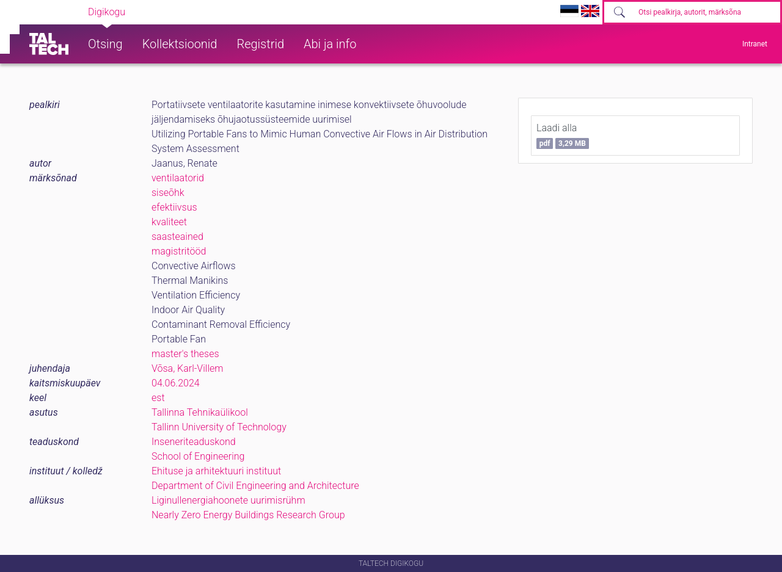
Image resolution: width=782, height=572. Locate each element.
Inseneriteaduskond (194, 441)
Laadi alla (562, 135)
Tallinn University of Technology (219, 427)
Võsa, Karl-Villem (187, 368)
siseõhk (168, 192)
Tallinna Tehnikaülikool (200, 412)
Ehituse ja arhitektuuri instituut (216, 471)
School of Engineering (198, 456)
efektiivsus (174, 207)
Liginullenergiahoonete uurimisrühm (228, 500)
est (158, 398)
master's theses (185, 354)
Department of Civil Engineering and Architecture (255, 485)
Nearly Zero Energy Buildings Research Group (248, 515)
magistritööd (179, 251)
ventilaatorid (178, 178)
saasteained (177, 236)
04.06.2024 (176, 383)
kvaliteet (169, 222)
